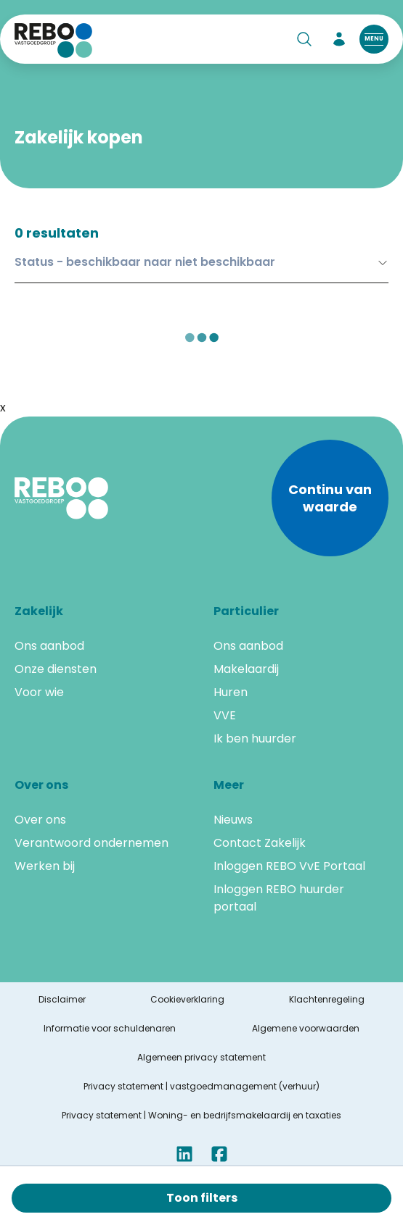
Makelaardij (246, 669)
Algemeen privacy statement (201, 1057)
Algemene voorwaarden (305, 1028)
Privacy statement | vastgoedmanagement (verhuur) (201, 1086)
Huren (230, 692)
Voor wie (39, 692)
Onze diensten (56, 669)
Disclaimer (62, 999)
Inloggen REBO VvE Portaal (289, 866)
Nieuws (233, 819)
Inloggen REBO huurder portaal (278, 898)
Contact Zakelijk (259, 842)
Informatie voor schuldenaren (110, 1028)
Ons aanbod (49, 645)
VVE (224, 715)
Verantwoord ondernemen (91, 842)
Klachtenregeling (327, 999)
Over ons (40, 819)
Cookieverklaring (187, 999)
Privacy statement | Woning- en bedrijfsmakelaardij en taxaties (201, 1115)
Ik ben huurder (254, 738)
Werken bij (45, 866)
